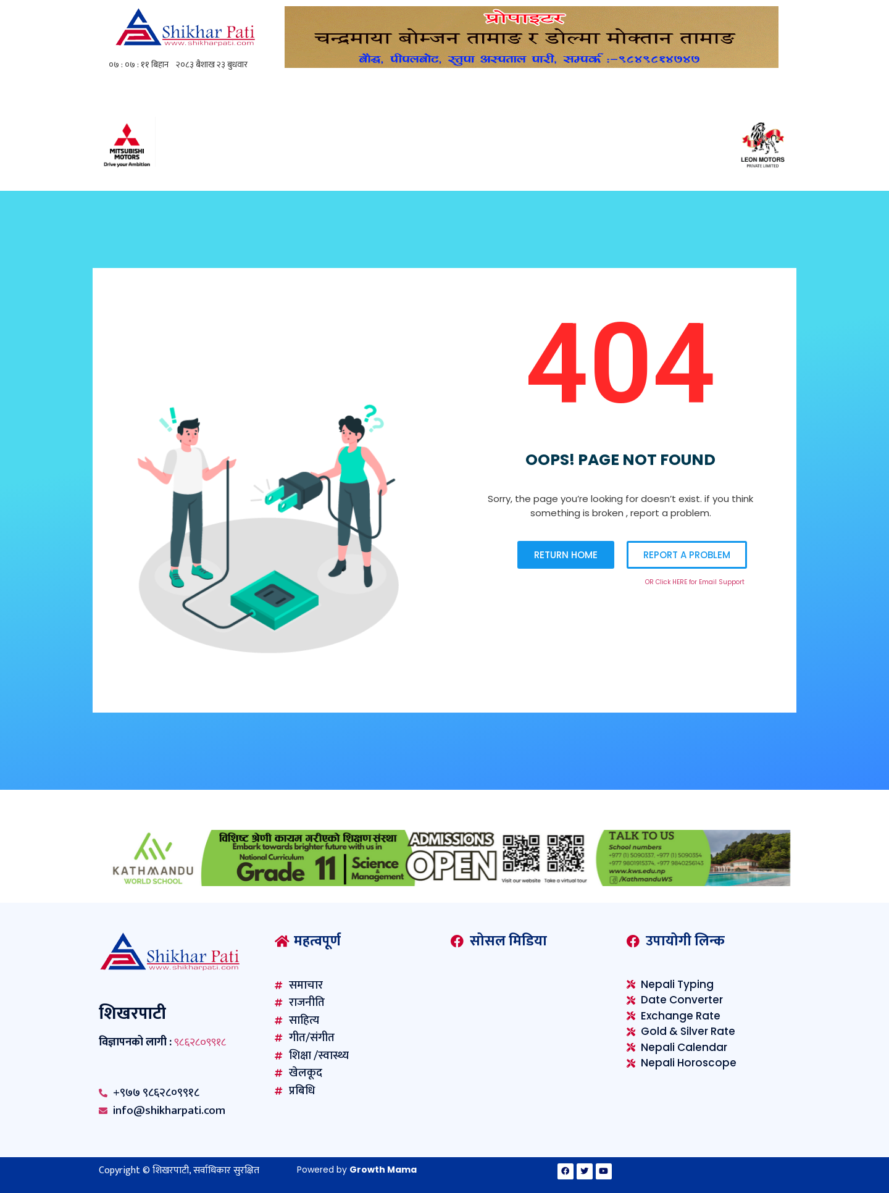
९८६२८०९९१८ (200, 1042)
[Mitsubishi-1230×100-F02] (444, 169)
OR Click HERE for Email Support (695, 582)
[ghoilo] (531, 64)
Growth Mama (383, 1169)
